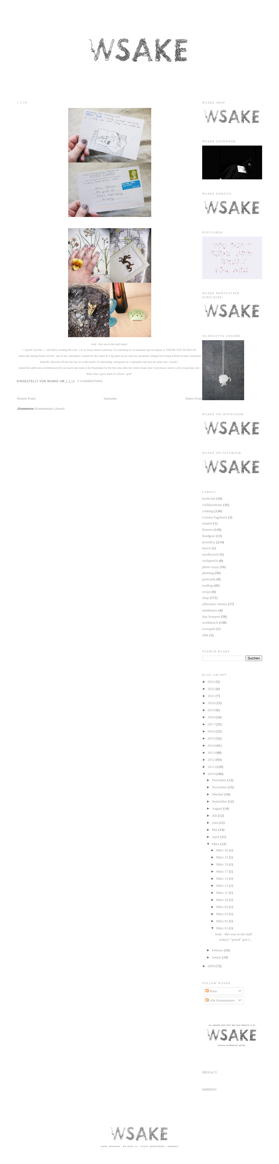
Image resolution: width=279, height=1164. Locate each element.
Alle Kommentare (220, 1000)
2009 (212, 966)
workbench (210, 622)
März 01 (222, 928)
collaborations (212, 505)
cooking (208, 511)
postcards (209, 579)
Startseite (110, 398)
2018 (212, 717)
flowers (207, 529)
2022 (212, 689)
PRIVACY (209, 1072)
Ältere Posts (193, 398)
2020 (212, 703)
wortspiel (208, 629)
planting (208, 573)
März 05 (222, 907)
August (217, 808)
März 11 (222, 893)
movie (206, 548)
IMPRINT (209, 1089)
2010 (212, 774)
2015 (212, 738)
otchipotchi (210, 561)
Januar (217, 957)
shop (205, 598)
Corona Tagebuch (214, 517)
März (216, 844)
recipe (206, 592)
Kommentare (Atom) (49, 408)
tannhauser (209, 610)
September (220, 801)
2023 (212, 682)
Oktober (218, 794)
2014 (212, 745)
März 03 (222, 914)
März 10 (222, 900)
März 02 (222, 921)
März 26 (222, 850)
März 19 (222, 864)
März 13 (222, 885)
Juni (215, 823)
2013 (212, 752)
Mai (215, 830)
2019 (212, 710)
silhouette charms (214, 604)
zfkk (205, 635)
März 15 (222, 878)
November (220, 787)
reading (207, 585)
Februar (218, 950)
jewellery (208, 542)
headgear (208, 536)
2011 (212, 767)
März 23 (222, 857)
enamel (207, 523)
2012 (212, 760)
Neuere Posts (26, 398)
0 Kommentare (90, 381)
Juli (215, 815)
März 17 (222, 871)
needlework (210, 554)
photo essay (210, 567)
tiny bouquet (211, 616)
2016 (212, 731)
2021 (212, 696)
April (216, 837)
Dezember (220, 780)
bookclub (208, 498)
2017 (212, 724)
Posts (211, 991)
